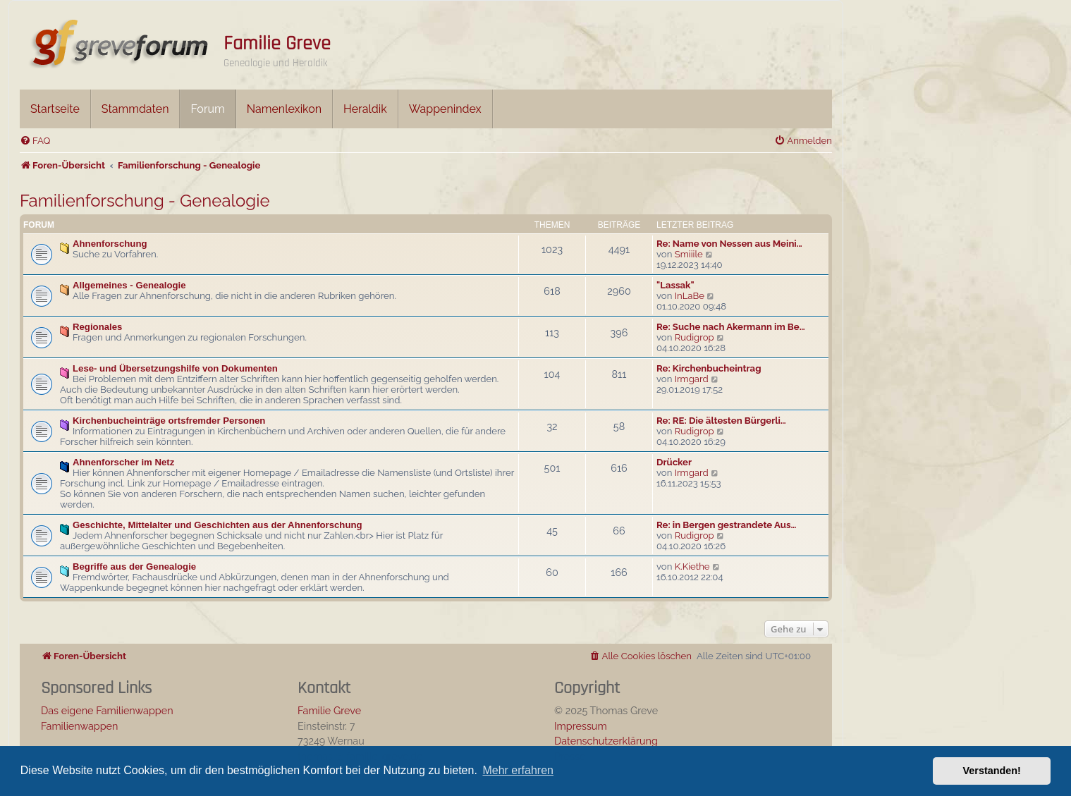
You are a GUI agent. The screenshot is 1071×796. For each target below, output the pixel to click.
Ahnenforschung (110, 243)
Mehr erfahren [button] (517, 770)
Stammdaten (135, 109)
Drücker (674, 462)
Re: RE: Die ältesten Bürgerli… (721, 420)
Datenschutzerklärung (606, 741)
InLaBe (689, 295)
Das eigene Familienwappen (107, 710)
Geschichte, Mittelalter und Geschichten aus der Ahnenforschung (217, 525)
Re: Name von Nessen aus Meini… (729, 243)
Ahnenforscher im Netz (123, 462)
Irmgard (692, 379)
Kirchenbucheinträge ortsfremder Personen (169, 420)
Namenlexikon (284, 109)
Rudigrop (694, 337)
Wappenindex (445, 109)
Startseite (55, 109)
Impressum (580, 726)
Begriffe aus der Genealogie (134, 566)
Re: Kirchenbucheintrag (708, 368)
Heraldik (365, 109)
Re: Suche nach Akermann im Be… (730, 327)
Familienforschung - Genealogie (145, 200)
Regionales (97, 327)
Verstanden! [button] (992, 770)
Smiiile (689, 254)
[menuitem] (35, 140)
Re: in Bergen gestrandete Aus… (726, 525)
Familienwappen (79, 726)
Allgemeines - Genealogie (129, 285)
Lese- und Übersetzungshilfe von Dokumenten (175, 368)
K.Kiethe (692, 566)
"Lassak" (675, 285)
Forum (207, 109)
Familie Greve (277, 43)
